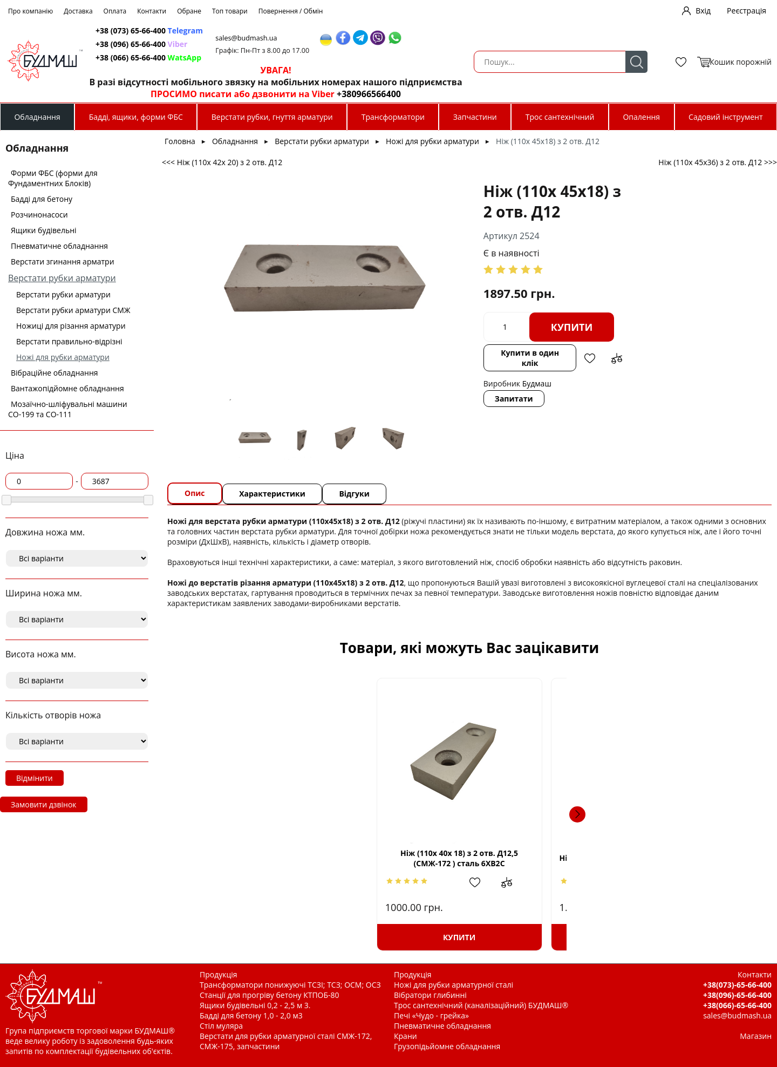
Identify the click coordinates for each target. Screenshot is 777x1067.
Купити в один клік (443, 332)
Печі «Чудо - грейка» (431, 1015)
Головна (180, 141)
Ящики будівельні (44, 230)
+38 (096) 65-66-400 (317, 44)
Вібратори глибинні (430, 995)
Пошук (239, 62)
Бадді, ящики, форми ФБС (136, 117)
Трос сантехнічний (560, 117)
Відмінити (34, 778)
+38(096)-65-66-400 (737, 995)
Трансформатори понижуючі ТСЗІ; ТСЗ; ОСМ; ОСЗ (290, 985)
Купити (482, 306)
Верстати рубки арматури (62, 278)
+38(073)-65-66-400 (737, 985)
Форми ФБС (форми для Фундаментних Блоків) (53, 178)
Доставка (78, 11)
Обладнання (37, 117)
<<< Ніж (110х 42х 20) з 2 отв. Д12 (222, 162)
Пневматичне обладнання (59, 246)
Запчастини (475, 117)
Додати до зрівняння (533, 332)
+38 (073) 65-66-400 (325, 30)
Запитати (424, 368)
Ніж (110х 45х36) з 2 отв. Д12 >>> (717, 162)
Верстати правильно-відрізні (69, 341)
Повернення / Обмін (290, 11)
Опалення (641, 117)
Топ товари (230, 11)
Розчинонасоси (39, 214)
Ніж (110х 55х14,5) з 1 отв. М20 (682, 858)
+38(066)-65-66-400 (737, 1005)
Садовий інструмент (725, 117)
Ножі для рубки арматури (63, 357)
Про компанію (30, 11)
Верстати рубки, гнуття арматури (272, 117)
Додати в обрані (506, 332)
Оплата (115, 11)
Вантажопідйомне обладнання (67, 388)
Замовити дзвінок (44, 804)
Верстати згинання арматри (62, 261)
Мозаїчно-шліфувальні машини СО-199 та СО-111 (67, 409)
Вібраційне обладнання (54, 373)
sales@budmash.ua (425, 38)
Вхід (703, 10)
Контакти (151, 11)
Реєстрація (746, 10)
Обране (189, 11)
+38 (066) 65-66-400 (324, 57)
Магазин (756, 1036)
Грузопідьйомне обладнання (447, 1046)
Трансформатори (393, 117)
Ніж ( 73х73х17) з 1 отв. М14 (394, 858)
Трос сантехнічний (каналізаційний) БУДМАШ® (481, 1005)
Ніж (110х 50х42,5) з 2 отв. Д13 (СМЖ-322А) (540, 858)
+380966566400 (543, 94)
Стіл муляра (221, 1026)
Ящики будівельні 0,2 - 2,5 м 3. (255, 1005)
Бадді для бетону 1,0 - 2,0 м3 (251, 1015)
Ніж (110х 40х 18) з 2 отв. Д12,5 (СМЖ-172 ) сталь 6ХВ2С (257, 858)
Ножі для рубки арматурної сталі (453, 985)
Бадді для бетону (41, 199)
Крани (405, 1036)
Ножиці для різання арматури (71, 326)
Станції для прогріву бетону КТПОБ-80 (269, 995)
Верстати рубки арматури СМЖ (73, 310)
